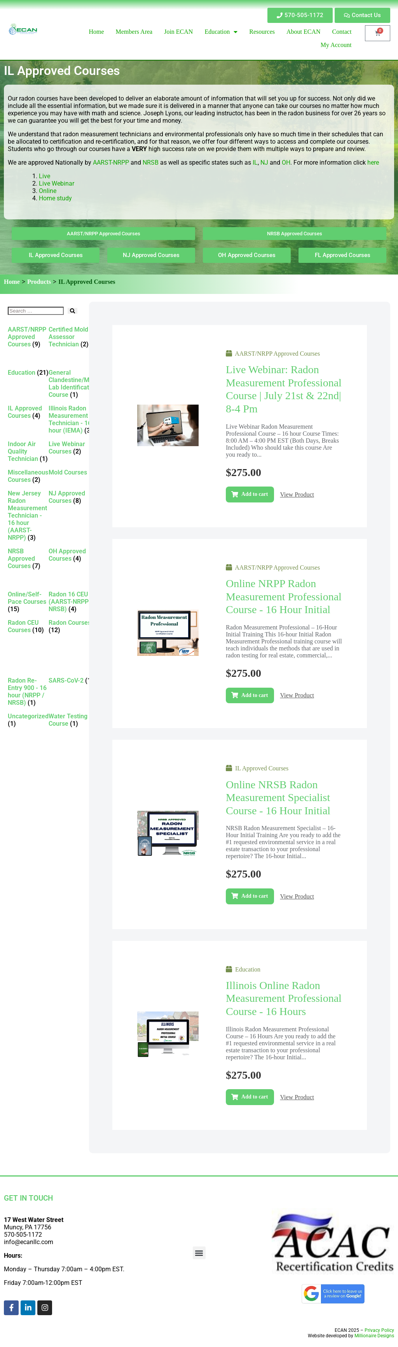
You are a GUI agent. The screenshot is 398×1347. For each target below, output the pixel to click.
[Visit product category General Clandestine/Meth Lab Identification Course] (73, 383)
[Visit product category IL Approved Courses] (28, 411)
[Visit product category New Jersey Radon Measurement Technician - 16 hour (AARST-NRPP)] (28, 515)
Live (45, 176)
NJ (264, 162)
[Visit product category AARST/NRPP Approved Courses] (28, 337)
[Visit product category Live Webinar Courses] (73, 447)
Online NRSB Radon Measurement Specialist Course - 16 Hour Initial (278, 798)
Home (12, 281)
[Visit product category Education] (28, 372)
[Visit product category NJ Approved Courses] (73, 497)
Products (39, 281)
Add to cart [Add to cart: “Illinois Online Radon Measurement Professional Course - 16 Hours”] (254, 1097)
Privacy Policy (379, 1330)
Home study (55, 198)
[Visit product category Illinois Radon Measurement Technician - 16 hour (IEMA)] (73, 419)
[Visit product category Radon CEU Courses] (28, 626)
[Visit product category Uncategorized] (28, 719)
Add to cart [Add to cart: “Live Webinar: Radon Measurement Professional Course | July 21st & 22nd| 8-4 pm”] (254, 494)
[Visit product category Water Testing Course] (73, 719)
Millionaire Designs (374, 1335)
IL (255, 162)
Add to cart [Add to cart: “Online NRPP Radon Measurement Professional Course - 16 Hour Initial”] (254, 695)
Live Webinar (56, 183)
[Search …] (36, 311)
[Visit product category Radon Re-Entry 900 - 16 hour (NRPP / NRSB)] (28, 691)
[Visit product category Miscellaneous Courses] (28, 476)
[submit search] (72, 311)
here (373, 162)
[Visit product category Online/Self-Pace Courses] (28, 601)
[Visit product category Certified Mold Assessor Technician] (73, 337)
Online (47, 191)
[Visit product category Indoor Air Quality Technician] (28, 451)
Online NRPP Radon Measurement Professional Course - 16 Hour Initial (284, 596)
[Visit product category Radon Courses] (73, 626)
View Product (297, 494)
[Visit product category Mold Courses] (73, 472)
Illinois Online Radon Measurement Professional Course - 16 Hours (284, 998)
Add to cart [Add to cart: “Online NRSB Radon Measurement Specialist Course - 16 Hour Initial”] (254, 896)
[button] (199, 1252)
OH (286, 162)
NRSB (151, 162)
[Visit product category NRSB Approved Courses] (28, 558)
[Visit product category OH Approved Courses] (73, 554)
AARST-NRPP (111, 162)
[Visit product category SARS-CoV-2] (73, 680)
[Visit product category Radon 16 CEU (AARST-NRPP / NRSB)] (73, 601)
